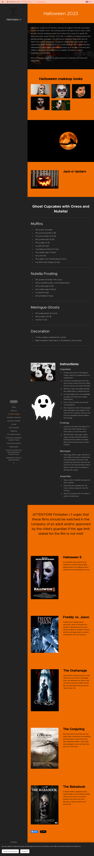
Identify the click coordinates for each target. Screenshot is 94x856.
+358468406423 (41, 2)
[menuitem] (14, 407)
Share (34, 831)
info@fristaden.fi (28, 2)
